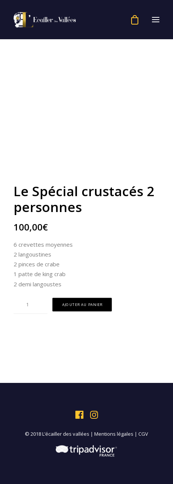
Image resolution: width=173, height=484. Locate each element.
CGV (143, 433)
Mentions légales (113, 433)
